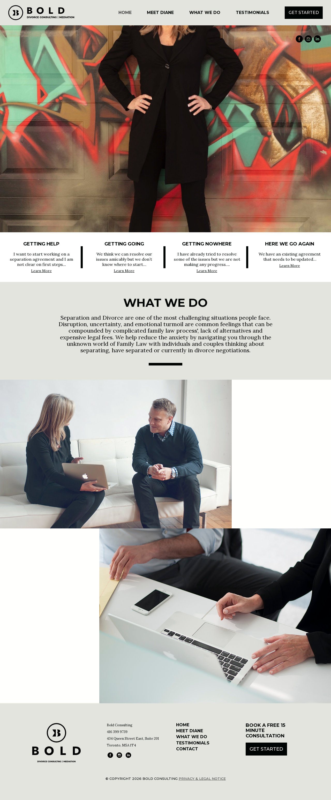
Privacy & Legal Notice (202, 778)
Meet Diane (160, 12)
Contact (187, 748)
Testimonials (252, 12)
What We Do (204, 12)
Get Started (304, 12)
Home (125, 12)
